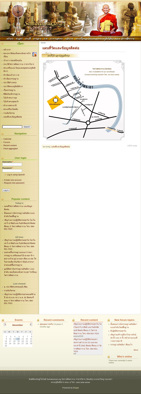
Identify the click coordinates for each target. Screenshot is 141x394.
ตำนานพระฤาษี (10, 105)
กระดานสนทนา (56, 38)
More (136, 350)
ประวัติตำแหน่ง (10, 82)
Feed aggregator (10, 148)
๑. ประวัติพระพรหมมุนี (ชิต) (15, 287)
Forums (6, 142)
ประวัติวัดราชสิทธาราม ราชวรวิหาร (18, 64)
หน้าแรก (9, 38)
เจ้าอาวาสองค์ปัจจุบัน (12, 60)
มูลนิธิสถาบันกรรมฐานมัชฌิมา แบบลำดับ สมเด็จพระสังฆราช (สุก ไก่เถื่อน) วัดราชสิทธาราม (20, 272)
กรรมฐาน (37, 38)
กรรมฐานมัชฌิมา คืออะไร (121, 345)
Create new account (12, 180)
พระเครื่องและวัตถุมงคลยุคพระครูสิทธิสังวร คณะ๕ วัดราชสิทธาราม (105, 38)
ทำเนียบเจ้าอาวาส (11, 75)
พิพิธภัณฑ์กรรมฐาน (11, 94)
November (17, 325)
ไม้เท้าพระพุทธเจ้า (11, 101)
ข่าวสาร (19, 38)
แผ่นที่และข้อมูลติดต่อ (60, 147)
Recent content (10, 145)
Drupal (76, 388)
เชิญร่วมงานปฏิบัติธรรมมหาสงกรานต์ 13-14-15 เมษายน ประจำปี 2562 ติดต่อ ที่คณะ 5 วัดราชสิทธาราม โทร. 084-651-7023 (88, 345)
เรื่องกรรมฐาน (9, 90)
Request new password (14, 183)
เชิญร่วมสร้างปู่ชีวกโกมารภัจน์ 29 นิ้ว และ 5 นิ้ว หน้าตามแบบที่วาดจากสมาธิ (123, 338)
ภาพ (45, 38)
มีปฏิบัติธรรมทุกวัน (118, 331)
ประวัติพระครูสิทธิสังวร (13, 86)
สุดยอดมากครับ (46, 324)
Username (7, 162)
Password (7, 168)
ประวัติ (28, 38)
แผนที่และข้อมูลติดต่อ (12, 117)
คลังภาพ (69, 38)
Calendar (7, 139)
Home (43, 43)
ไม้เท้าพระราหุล (10, 98)
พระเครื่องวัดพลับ (10, 109)
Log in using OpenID (16, 175)
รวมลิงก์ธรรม (9, 113)
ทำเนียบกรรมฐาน (10, 79)
